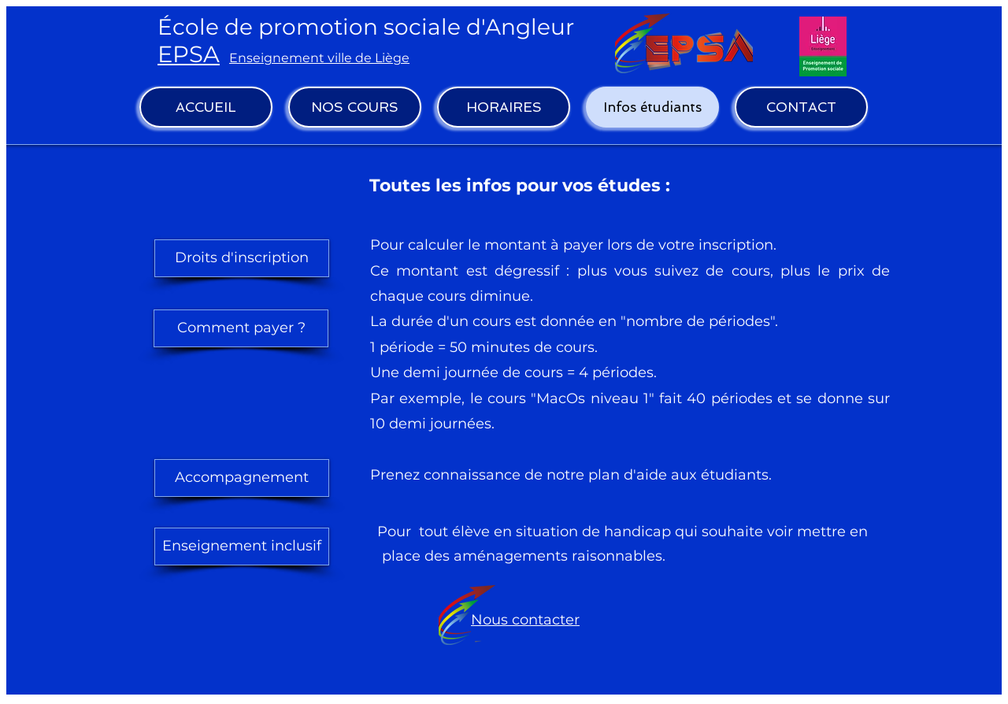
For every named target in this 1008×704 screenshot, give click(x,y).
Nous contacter (525, 619)
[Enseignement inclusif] (241, 546)
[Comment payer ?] (241, 328)
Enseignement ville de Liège (319, 57)
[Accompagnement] (241, 478)
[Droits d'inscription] (241, 258)
